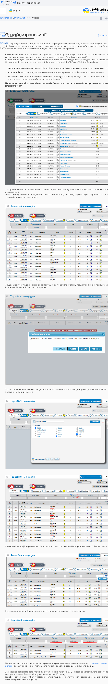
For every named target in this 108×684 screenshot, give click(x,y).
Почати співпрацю (28, 2)
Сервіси (19, 18)
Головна (6, 18)
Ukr (15, 10)
